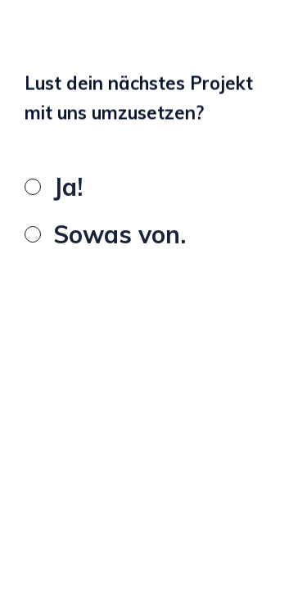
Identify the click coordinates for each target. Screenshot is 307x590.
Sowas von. (119, 236)
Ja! (68, 189)
